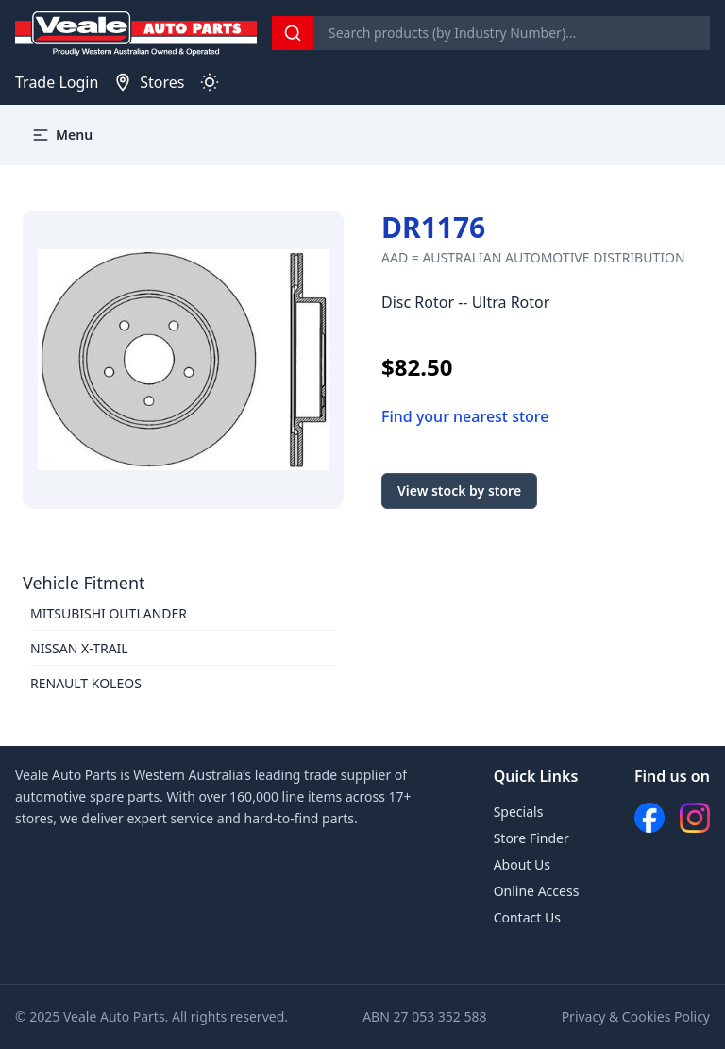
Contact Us (527, 917)
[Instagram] (695, 818)
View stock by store (459, 490)
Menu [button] (62, 135)
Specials (519, 812)
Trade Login (56, 82)
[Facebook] (649, 818)
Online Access (537, 891)
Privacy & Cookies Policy (636, 1016)
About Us (522, 864)
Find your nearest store (464, 416)
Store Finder (531, 838)
